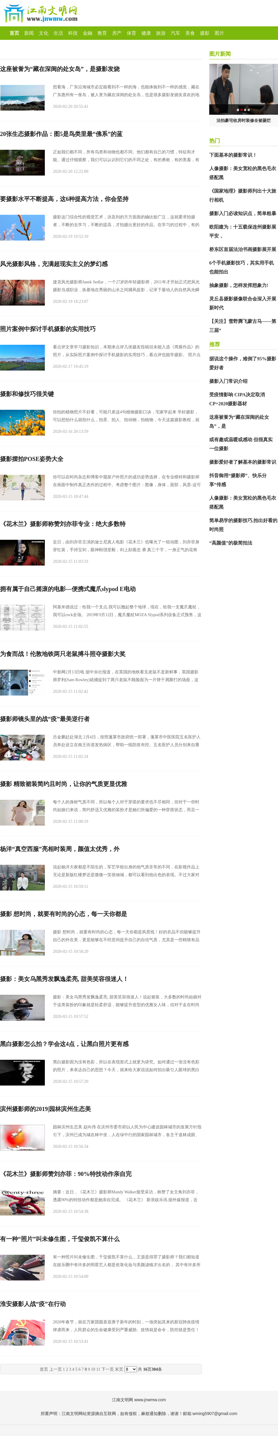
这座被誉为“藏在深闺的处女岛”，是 (239, 422)
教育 (102, 33)
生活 (58, 33)
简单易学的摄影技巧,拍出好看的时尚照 (243, 525)
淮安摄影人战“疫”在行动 (33, 1304)
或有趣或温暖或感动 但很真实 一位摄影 (241, 444)
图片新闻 (220, 54)
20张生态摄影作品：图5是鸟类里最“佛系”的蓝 (61, 134)
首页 (14, 33)
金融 (87, 33)
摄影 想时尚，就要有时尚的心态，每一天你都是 (63, 914)
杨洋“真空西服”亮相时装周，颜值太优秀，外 (60, 849)
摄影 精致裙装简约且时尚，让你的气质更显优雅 (63, 784)
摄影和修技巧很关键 (27, 394)
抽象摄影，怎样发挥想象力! (238, 285)
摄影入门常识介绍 (228, 381)
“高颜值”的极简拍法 (230, 542)
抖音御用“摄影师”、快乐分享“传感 (238, 480)
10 (93, 1369)
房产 (117, 33)
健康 (146, 33)
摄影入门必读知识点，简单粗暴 (242, 213)
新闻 (29, 33)
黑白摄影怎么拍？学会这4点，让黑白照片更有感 (64, 1044)
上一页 (55, 1369)
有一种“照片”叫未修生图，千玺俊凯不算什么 (60, 1239)
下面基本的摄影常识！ (233, 155)
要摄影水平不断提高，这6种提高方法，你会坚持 (64, 199)
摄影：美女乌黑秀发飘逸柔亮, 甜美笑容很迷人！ (64, 979)
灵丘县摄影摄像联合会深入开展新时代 (242, 303)
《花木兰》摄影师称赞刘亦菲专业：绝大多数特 (63, 524)
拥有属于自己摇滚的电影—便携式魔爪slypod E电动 (68, 589)
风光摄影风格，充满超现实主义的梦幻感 (54, 264)
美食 (190, 33)
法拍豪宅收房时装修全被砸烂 (243, 120)
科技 (73, 33)
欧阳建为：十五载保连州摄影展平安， (242, 231)
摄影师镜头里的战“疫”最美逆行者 (45, 719)
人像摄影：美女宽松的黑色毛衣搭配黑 (242, 173)
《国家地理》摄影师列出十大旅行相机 (242, 195)
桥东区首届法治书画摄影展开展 (242, 249)
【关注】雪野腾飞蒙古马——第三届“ (242, 326)
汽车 (175, 33)
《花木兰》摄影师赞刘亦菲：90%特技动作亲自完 (66, 1174)
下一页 (107, 1369)
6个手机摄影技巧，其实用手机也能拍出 (241, 267)
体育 (131, 33)
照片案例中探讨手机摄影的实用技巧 (48, 329)
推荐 (214, 344)
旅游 (161, 33)
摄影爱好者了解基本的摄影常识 (242, 462)
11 (98, 1369)
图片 (219, 33)
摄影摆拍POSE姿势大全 (31, 459)
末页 (119, 1369)
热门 (214, 141)
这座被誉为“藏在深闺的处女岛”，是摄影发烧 (60, 69)
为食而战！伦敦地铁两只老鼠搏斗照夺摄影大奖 (63, 654)
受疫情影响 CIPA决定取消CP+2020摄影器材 (237, 399)
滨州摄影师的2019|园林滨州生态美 (45, 1109)
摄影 (205, 33)
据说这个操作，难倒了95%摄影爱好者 (242, 363)
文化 (43, 33)
